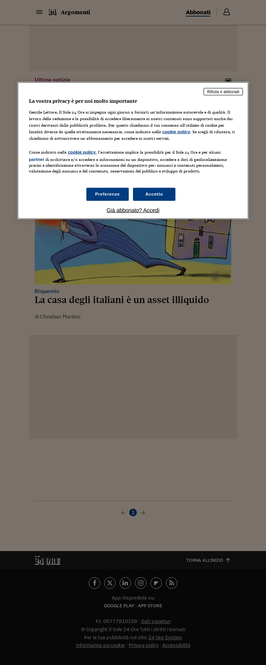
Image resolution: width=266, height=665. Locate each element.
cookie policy (176, 131)
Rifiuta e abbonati (223, 91)
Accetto (154, 194)
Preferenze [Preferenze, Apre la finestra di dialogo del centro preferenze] (107, 194)
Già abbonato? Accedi (133, 210)
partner (36, 159)
